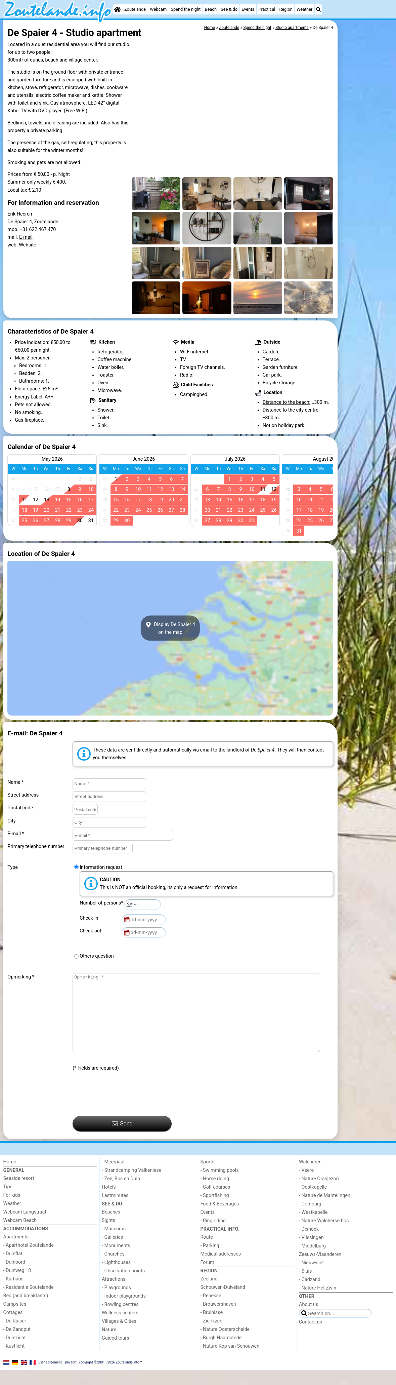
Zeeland (209, 1294)
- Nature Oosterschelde (225, 1344)
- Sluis (305, 1286)
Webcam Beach (20, 1235)
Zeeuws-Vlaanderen (320, 1269)
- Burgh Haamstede (221, 1353)
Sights (108, 1235)
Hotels (109, 1202)
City (11, 821)
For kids (11, 1210)
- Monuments (116, 1261)
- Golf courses (215, 1202)
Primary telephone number (35, 846)
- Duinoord (14, 1277)
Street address (23, 795)
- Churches (113, 1269)
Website (27, 245)
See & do (229, 9)
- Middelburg (312, 1261)
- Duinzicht (14, 1353)
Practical (266, 9)
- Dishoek (309, 1244)
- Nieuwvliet (311, 1278)
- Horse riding (215, 1194)
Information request (101, 867)
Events (247, 9)
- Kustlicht (14, 1361)
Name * (15, 782)
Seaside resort (18, 1193)
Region (285, 9)
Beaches (111, 1227)
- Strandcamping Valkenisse (131, 1185)
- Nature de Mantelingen (324, 1211)
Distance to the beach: (286, 402)
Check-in (90, 918)
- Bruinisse (212, 1328)
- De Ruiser (14, 1336)
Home (9, 1177)
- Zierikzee (211, 1336)
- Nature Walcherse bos (324, 1236)
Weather (304, 9)
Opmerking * (20, 977)
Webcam (158, 9)
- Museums (114, 1244)
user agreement (50, 1377)
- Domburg (310, 1219)
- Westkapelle (313, 1227)
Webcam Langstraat (25, 1227)
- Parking (210, 1261)
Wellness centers (120, 1328)
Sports (208, 1177)
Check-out (92, 931)
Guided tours (115, 1353)
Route (207, 1252)
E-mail (26, 237)
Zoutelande (135, 9)
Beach (210, 9)
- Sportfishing (215, 1211)
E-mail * (15, 834)
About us (308, 1319)
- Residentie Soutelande (28, 1302)
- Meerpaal (113, 1177)
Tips (8, 1202)
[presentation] (124, 1109)
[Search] (318, 9)
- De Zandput (17, 1344)
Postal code (20, 808)
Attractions (113, 1294)
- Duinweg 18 (17, 1285)
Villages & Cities (119, 1336)
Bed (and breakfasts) (25, 1311)
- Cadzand (309, 1295)
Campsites (15, 1319)
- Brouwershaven (218, 1319)
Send (122, 1139)
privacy (70, 1377)
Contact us (310, 1337)
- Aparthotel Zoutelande (28, 1260)
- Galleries (112, 1252)
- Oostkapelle (313, 1202)
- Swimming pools (220, 1185)
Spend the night (186, 9)
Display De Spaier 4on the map (170, 628)
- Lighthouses (116, 1277)
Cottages (13, 1328)
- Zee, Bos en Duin (121, 1194)
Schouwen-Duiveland (223, 1302)
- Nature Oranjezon (319, 1194)
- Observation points (123, 1286)
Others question (97, 956)
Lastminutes (115, 1211)
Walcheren (310, 1177)
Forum (207, 1277)
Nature (109, 1345)
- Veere (306, 1185)
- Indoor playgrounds (124, 1311)
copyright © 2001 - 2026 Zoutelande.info (109, 1377)
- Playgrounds (116, 1303)
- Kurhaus (13, 1294)
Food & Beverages (220, 1219)
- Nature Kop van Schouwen (230, 1361)
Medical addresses (221, 1269)
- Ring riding (213, 1236)
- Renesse (211, 1311)
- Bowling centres (120, 1319)
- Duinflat (13, 1269)
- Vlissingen (311, 1253)
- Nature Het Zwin (317, 1303)
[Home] (117, 9)
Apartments (16, 1252)
